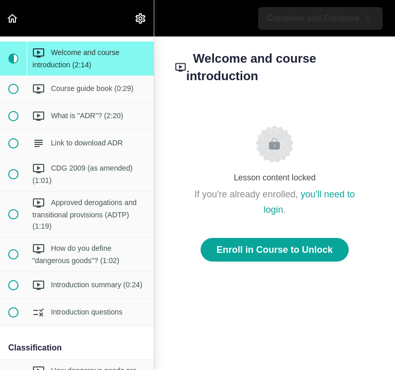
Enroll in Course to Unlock (275, 250)
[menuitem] (141, 18)
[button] (13, 18)
